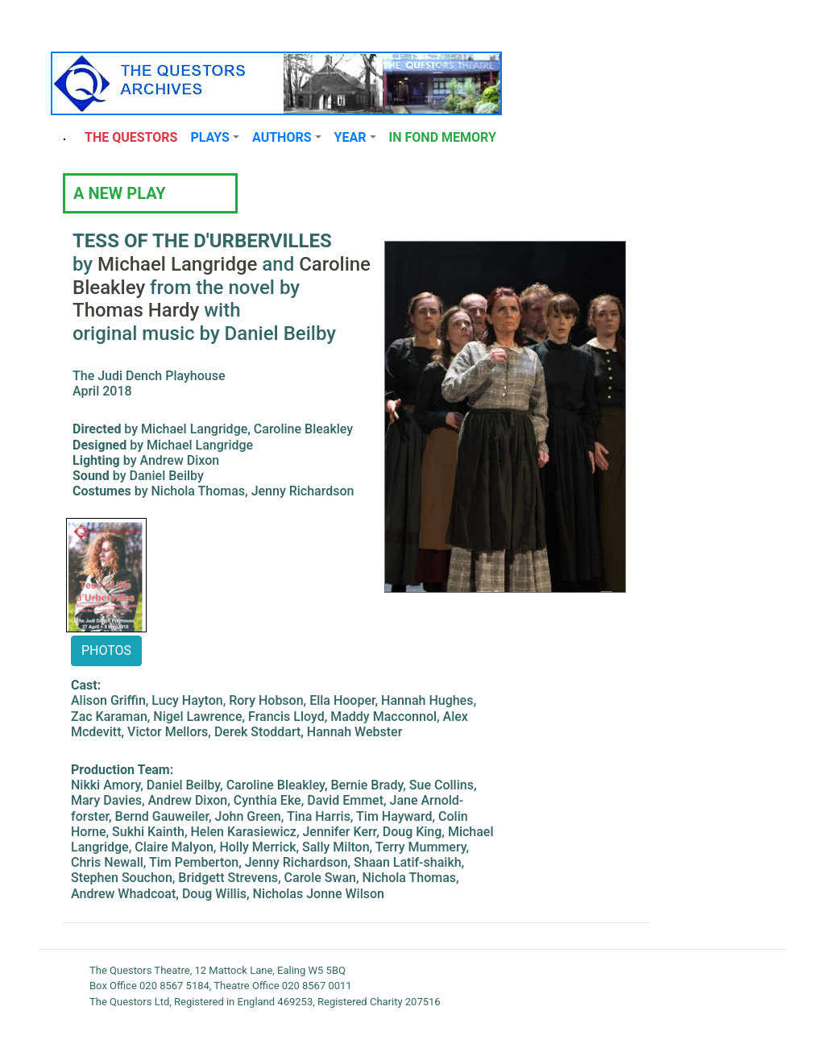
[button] (215, 138)
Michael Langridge (177, 264)
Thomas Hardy (136, 310)
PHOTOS (106, 650)
